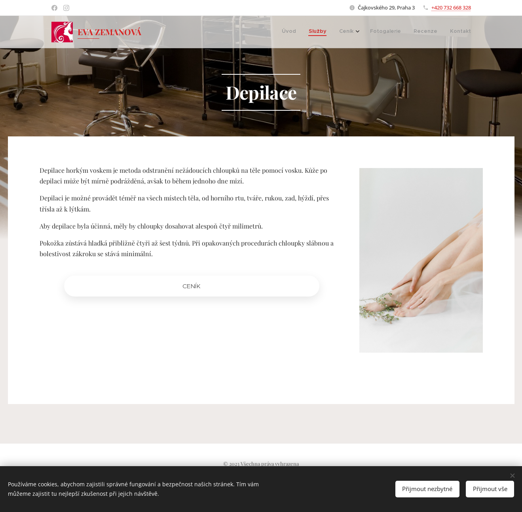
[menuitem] (295, 32)
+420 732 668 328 (451, 7)
